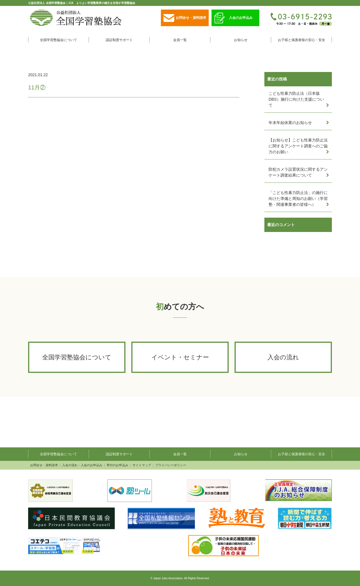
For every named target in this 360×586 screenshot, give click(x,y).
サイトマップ (141, 465)
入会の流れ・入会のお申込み (82, 465)
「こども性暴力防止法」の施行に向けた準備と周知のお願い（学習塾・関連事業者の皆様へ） (298, 198)
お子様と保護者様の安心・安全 (301, 40)
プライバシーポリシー (170, 465)
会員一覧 (180, 40)
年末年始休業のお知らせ (290, 122)
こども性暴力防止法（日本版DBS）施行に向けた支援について (296, 99)
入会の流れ (283, 357)
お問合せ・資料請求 (184, 18)
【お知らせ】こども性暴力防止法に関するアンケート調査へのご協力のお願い (298, 146)
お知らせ (241, 40)
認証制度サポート (119, 40)
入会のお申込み (233, 18)
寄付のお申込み (117, 465)
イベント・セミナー (180, 357)
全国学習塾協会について (58, 40)
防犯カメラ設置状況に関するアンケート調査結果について (298, 172)
